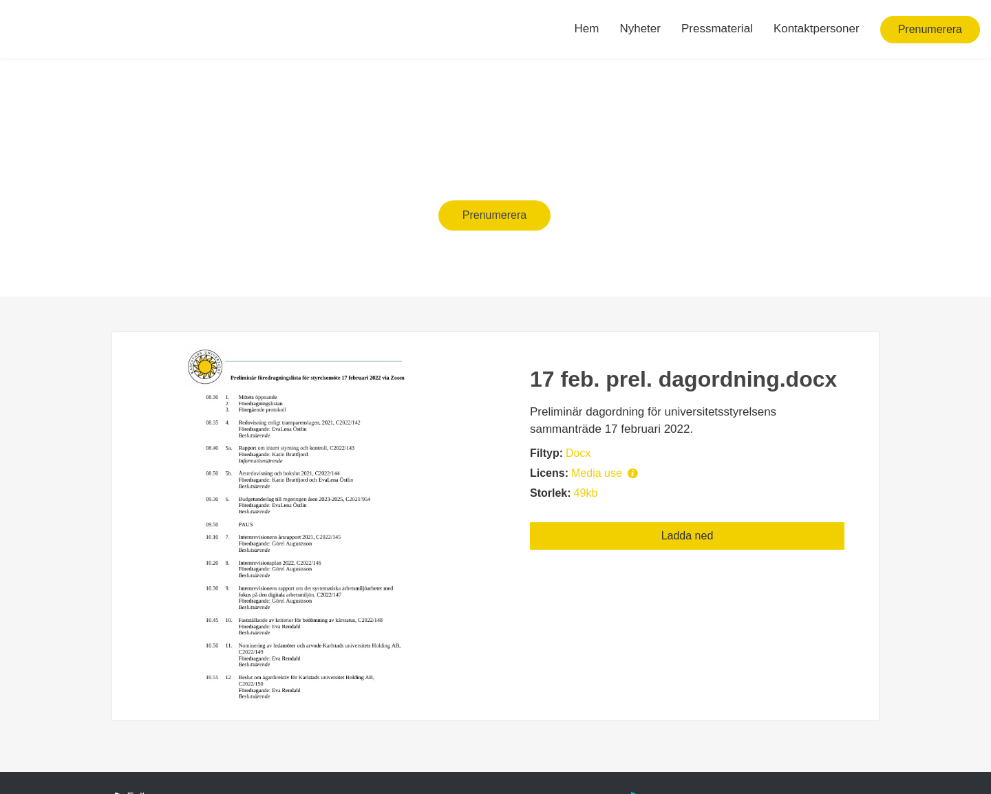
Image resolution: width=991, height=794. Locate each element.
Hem (587, 28)
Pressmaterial (717, 28)
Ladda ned (687, 535)
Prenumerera (930, 29)
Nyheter (640, 28)
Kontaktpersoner (817, 28)
